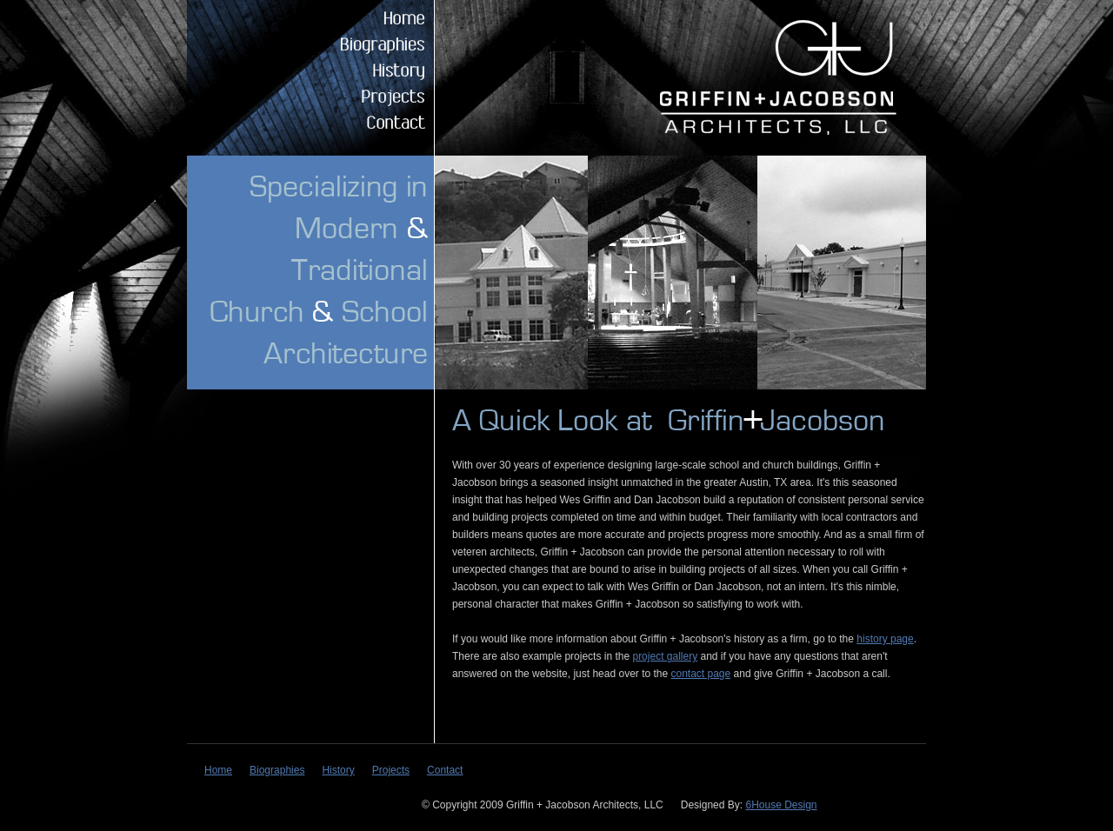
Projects (365, 96)
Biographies (365, 43)
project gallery (664, 656)
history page (884, 639)
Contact (365, 122)
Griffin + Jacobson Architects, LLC (775, 77)
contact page (701, 674)
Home (365, 17)
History (365, 70)
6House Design (780, 805)
